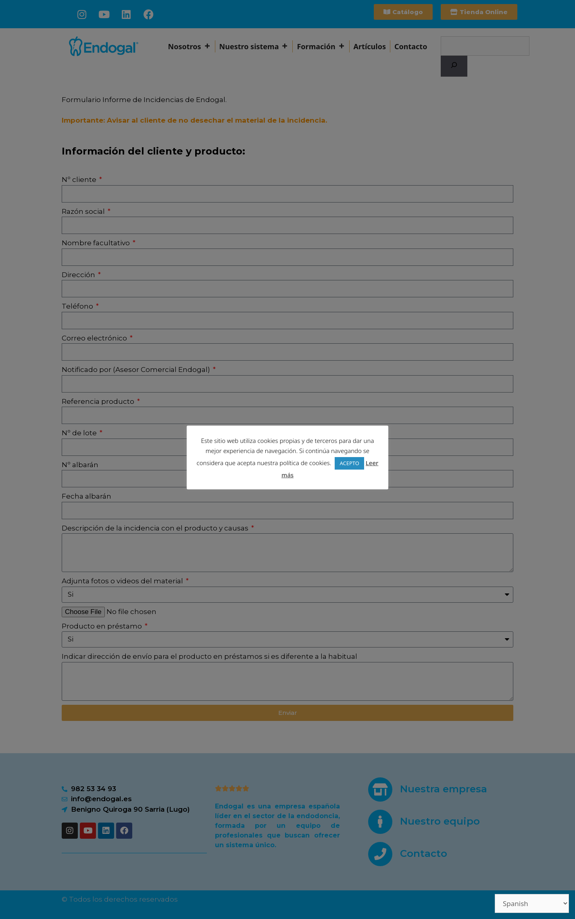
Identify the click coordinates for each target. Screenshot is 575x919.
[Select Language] (532, 903)
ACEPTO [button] (349, 463)
